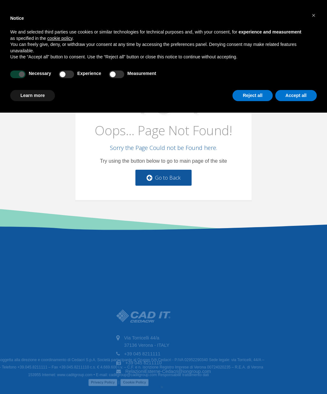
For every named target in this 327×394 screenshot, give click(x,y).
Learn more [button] (32, 95)
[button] (313, 15)
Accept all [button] (296, 95)
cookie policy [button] (59, 38)
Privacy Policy (85, 382)
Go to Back (163, 177)
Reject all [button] (252, 95)
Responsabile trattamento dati (165, 375)
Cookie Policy (116, 382)
